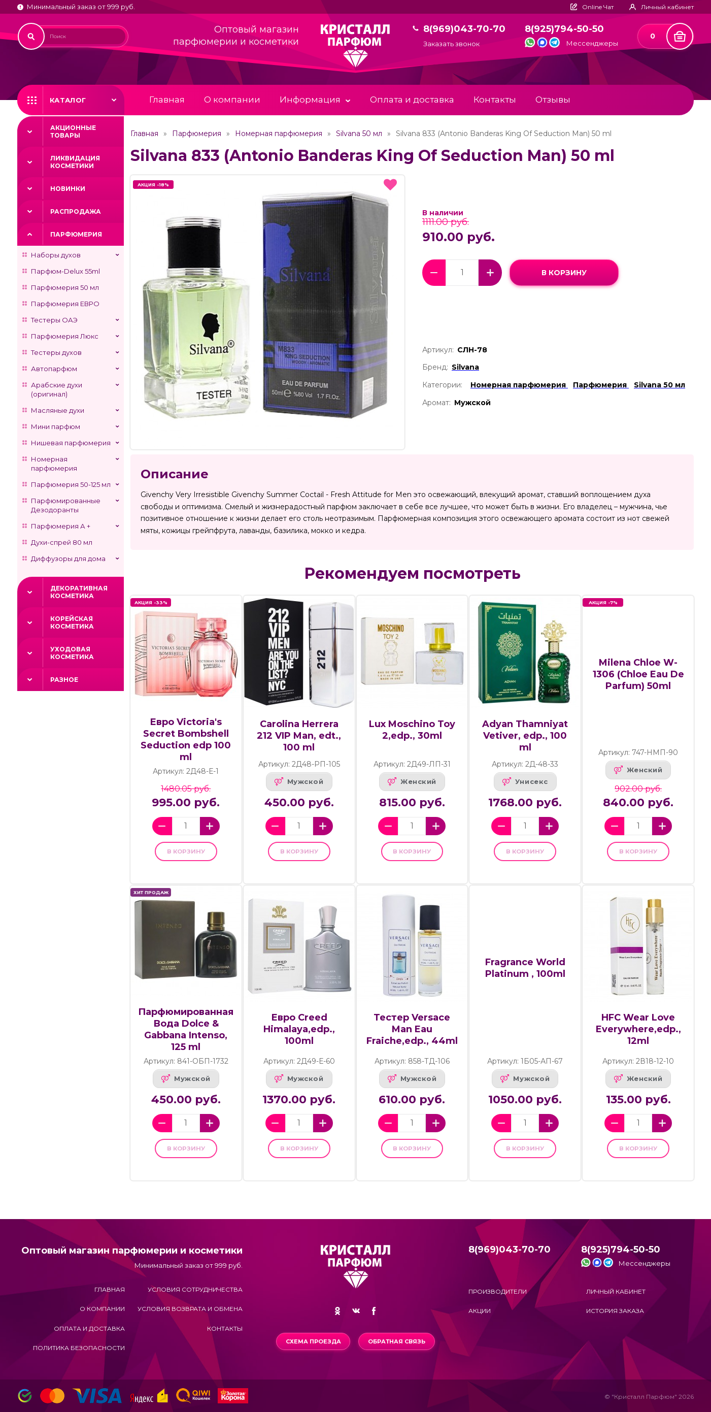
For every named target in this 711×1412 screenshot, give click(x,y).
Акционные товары (73, 131)
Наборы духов (56, 255)
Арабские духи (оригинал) (56, 389)
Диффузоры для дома (68, 558)
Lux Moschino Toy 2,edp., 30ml (412, 729)
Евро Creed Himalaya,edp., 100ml (299, 1036)
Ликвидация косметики (75, 162)
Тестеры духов (56, 352)
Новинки (67, 188)
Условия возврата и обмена (190, 1308)
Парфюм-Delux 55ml (65, 271)
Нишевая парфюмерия (71, 443)
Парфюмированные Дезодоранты (65, 505)
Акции (479, 1311)
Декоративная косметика (79, 592)
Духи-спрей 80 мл (61, 542)
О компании (232, 99)
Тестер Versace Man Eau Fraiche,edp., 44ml (412, 1036)
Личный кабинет (616, 1291)
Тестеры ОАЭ (54, 320)
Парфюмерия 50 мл (65, 287)
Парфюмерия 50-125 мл (71, 484)
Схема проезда (312, 1341)
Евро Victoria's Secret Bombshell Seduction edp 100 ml (186, 739)
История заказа (615, 1311)
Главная (167, 99)
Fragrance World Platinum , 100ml (525, 974)
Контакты (494, 99)
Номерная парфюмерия (54, 463)
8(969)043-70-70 (464, 29)
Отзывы (552, 99)
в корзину (564, 272)
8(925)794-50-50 (564, 29)
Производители (497, 1291)
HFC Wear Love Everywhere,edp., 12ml (638, 1036)
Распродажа (75, 211)
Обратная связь (398, 1341)
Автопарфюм (54, 369)
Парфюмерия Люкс (64, 336)
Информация (310, 99)
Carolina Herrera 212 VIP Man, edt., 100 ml (299, 735)
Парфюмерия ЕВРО (65, 304)
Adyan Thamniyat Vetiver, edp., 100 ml (525, 735)
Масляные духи (57, 410)
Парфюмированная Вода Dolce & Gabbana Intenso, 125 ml (185, 1036)
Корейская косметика (72, 622)
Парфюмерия (76, 234)
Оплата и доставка (412, 99)
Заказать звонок (451, 44)
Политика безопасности (79, 1348)
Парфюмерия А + (60, 526)
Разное (64, 679)
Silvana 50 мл (359, 133)
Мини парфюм (55, 426)
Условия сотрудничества (195, 1289)
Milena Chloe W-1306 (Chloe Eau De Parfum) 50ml (638, 674)
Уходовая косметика (72, 653)
